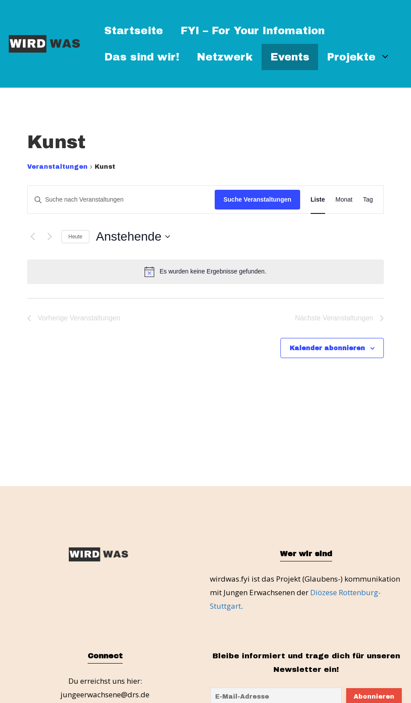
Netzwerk (225, 57)
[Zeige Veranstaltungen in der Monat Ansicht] (344, 199)
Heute (75, 237)
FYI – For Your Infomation (253, 30)
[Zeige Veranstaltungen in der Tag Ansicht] (368, 199)
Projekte (363, 57)
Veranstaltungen (57, 166)
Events (289, 57)
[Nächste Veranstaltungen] (49, 236)
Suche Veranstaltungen (257, 199)
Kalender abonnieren (327, 348)
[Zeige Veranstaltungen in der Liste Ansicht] (318, 199)
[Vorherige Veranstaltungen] (32, 236)
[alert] (205, 271)
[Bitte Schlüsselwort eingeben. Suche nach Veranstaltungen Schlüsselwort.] (121, 199)
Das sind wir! (141, 57)
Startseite (133, 30)
